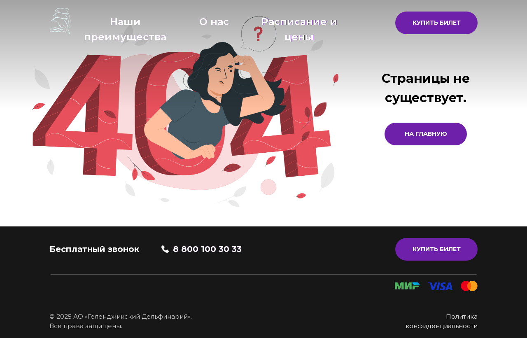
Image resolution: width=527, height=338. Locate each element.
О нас (214, 22)
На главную (426, 134)
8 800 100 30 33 (207, 249)
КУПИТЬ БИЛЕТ (437, 22)
